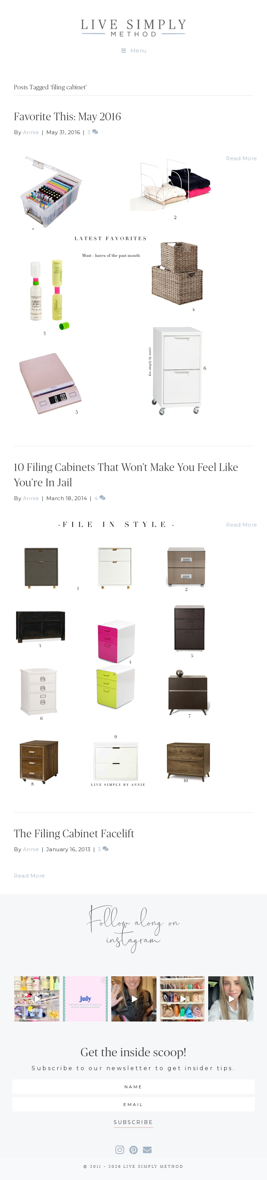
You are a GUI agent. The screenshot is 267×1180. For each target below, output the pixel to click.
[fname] (133, 1087)
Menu (133, 50)
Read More (241, 158)
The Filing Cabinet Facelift (74, 834)
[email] (133, 1104)
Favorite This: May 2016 (67, 117)
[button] (133, 1122)
